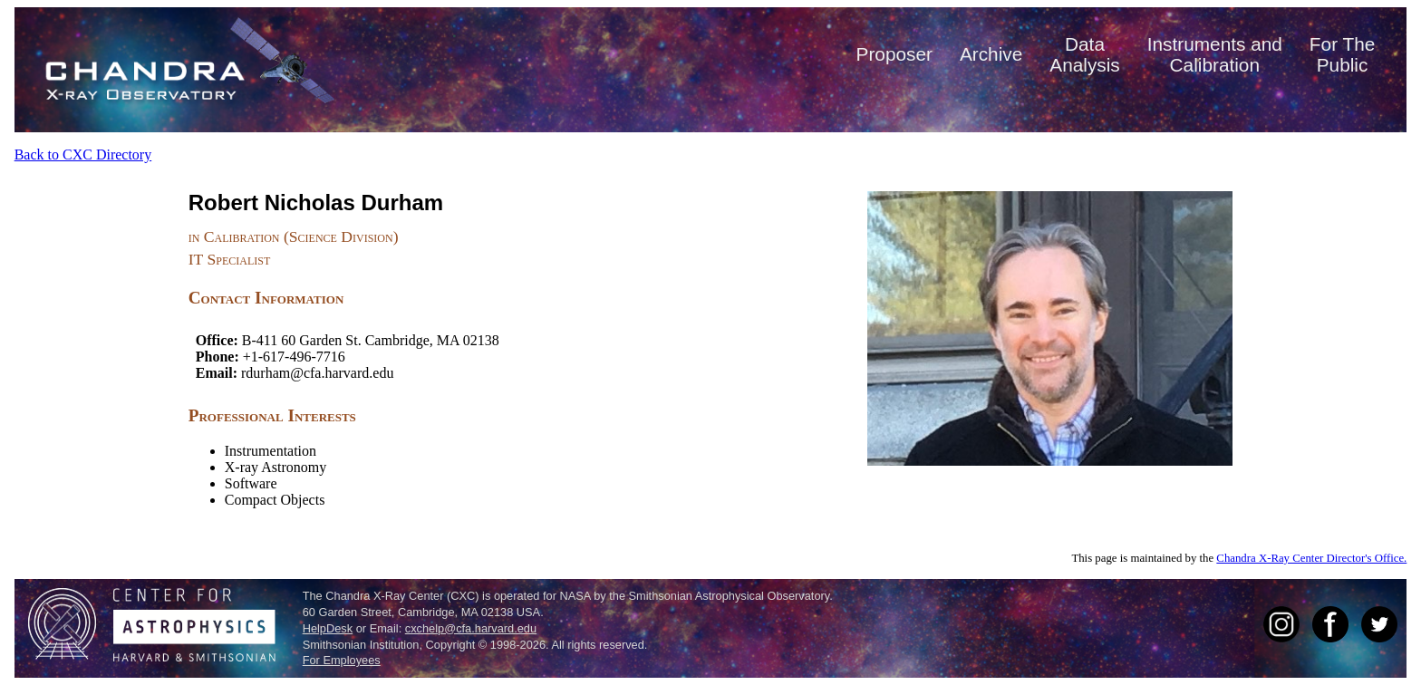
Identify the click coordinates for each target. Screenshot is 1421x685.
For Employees (342, 660)
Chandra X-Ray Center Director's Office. (1311, 558)
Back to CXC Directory (83, 154)
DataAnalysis (1084, 54)
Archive (991, 53)
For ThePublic (1342, 54)
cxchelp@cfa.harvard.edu (470, 628)
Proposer (894, 53)
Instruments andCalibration (1214, 54)
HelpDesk (328, 628)
